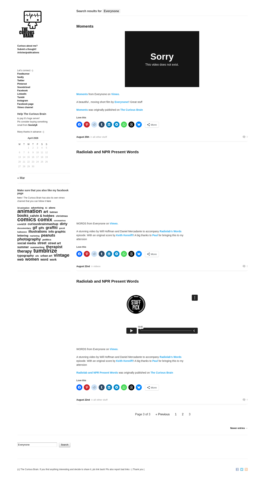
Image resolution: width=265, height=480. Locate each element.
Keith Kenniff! (124, 235)
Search (64, 444)
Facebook (22, 90)
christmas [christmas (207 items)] (62, 216)
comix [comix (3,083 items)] (45, 219)
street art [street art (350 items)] (54, 243)
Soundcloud (23, 87)
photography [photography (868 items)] (29, 239)
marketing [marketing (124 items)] (35, 236)
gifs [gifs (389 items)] (41, 228)
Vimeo (115, 94)
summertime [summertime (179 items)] (37, 247)
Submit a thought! (26, 49)
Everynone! (121, 101)
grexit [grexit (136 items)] (62, 228)
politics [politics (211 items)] (46, 239)
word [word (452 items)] (44, 259)
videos (97, 266)
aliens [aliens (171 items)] (52, 208)
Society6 (32, 125)
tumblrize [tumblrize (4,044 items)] (45, 250)
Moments (84, 26)
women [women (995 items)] (32, 259)
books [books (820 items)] (22, 215)
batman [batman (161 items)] (54, 212)
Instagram (22, 100)
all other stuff (100, 137)
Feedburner (23, 74)
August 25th (82, 137)
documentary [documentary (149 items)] (24, 228)
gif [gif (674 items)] (35, 227)
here (19, 197)
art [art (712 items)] (45, 211)
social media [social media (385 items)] (26, 243)
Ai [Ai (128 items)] (46, 208)
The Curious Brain (131, 109)
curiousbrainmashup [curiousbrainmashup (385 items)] (43, 224)
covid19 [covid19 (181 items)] (21, 224)
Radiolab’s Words (170, 231)
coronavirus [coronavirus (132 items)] (60, 220)
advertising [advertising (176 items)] (37, 208)
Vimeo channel (25, 107)
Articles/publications (28, 52)
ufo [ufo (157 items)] (37, 256)
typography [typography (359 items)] (25, 255)
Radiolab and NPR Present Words (107, 152)
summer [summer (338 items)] (23, 247)
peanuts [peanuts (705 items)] (48, 235)
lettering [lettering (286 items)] (22, 235)
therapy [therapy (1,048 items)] (24, 251)
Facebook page (25, 104)
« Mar (21, 178)
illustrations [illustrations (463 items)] (37, 231)
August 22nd (83, 266)
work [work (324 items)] (53, 259)
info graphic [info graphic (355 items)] (57, 231)
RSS (246, 470)
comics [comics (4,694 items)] (26, 219)
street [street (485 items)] (41, 243)
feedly (20, 77)
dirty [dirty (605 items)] (63, 224)
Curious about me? (27, 46)
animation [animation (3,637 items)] (29, 211)
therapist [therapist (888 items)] (54, 246)
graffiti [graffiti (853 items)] (52, 227)
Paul (155, 235)
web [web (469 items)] (20, 259)
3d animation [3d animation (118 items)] (23, 208)
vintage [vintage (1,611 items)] (62, 255)
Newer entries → (239, 428)
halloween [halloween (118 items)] (22, 232)
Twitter (20, 80)
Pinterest (22, 84)
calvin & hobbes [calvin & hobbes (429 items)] (42, 216)
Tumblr (21, 97)
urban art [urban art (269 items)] (46, 255)
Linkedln (21, 94)
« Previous (163, 414)
